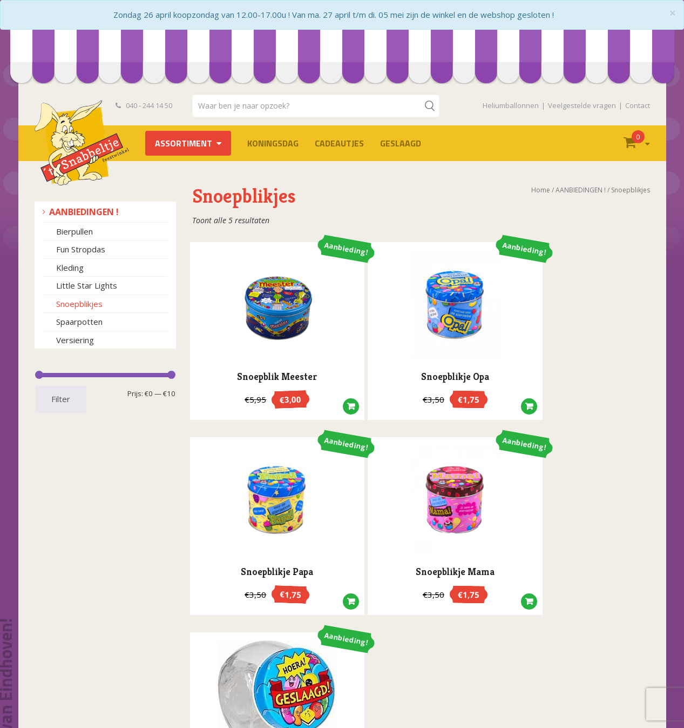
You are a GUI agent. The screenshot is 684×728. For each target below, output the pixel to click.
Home (540, 190)
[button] (286, 393)
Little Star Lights (86, 285)
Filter (60, 398)
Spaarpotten (79, 321)
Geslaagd (400, 143)
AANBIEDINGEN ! (84, 212)
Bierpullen (74, 231)
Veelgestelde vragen (582, 105)
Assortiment (183, 143)
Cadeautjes (339, 143)
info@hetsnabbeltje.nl (413, 699)
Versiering (75, 340)
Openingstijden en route (86, 671)
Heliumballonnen (511, 105)
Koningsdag (273, 143)
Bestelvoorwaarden (78, 637)
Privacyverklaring (73, 660)
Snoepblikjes (79, 303)
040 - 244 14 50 (144, 105)
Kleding (70, 267)
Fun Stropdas (80, 249)
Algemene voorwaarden (86, 649)
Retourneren (66, 694)
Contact (637, 105)
